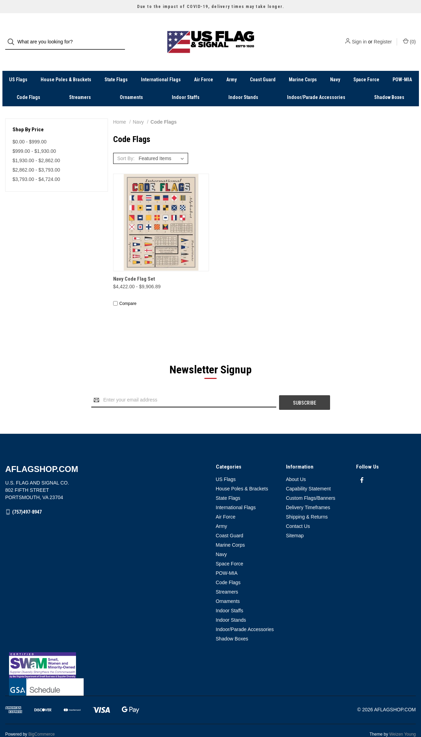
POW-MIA (402, 67)
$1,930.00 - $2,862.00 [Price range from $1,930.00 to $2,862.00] (36, 148)
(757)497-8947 (27, 497)
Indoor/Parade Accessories (316, 85)
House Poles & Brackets (66, 67)
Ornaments (131, 85)
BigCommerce (41, 719)
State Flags (116, 67)
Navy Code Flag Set (134, 267)
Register (383, 36)
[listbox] (162, 146)
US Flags (18, 67)
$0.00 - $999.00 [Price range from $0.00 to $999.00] (29, 129)
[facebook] (362, 466)
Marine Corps (303, 67)
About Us (296, 464)
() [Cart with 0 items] (409, 35)
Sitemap (295, 520)
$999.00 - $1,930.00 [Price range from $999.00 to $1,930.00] (34, 138)
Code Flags (28, 85)
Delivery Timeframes (308, 492)
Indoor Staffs (186, 85)
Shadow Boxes (389, 85)
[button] (210, 650)
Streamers (80, 85)
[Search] (13, 36)
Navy (335, 67)
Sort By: (126, 146)
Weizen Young (402, 719)
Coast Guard (263, 67)
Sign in (359, 36)
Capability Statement (308, 474)
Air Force (203, 67)
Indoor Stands (243, 85)
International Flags (161, 67)
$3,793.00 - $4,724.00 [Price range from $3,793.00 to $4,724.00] (36, 166)
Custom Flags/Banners (310, 483)
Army (231, 67)
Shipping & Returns (307, 502)
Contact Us (298, 511)
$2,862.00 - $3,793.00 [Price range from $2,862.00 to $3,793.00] (36, 157)
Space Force (366, 67)
